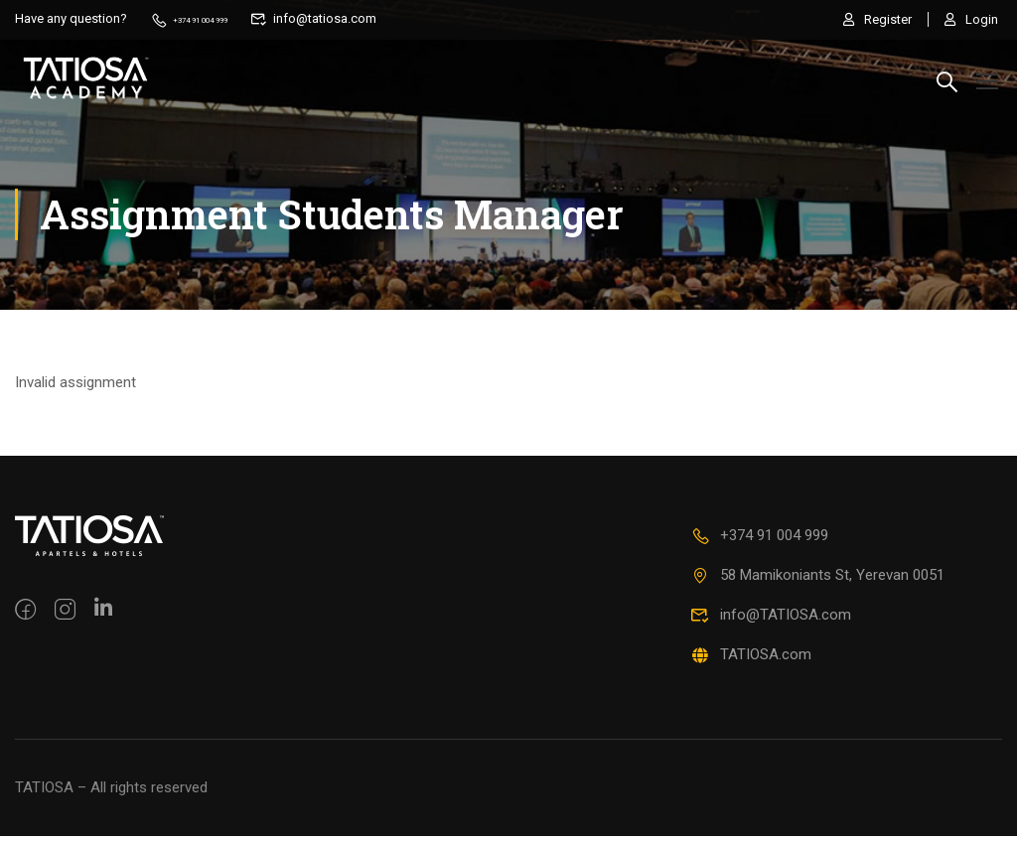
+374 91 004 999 (208, 18)
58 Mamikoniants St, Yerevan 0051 (817, 580)
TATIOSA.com (750, 659)
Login (971, 18)
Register (869, 18)
